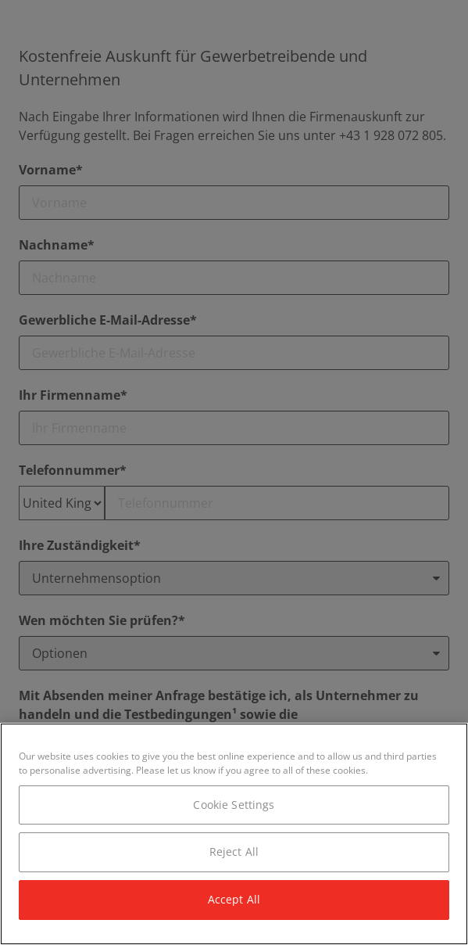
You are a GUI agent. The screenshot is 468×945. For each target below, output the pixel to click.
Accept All (234, 899)
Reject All (234, 851)
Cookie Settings (233, 804)
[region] (234, 834)
